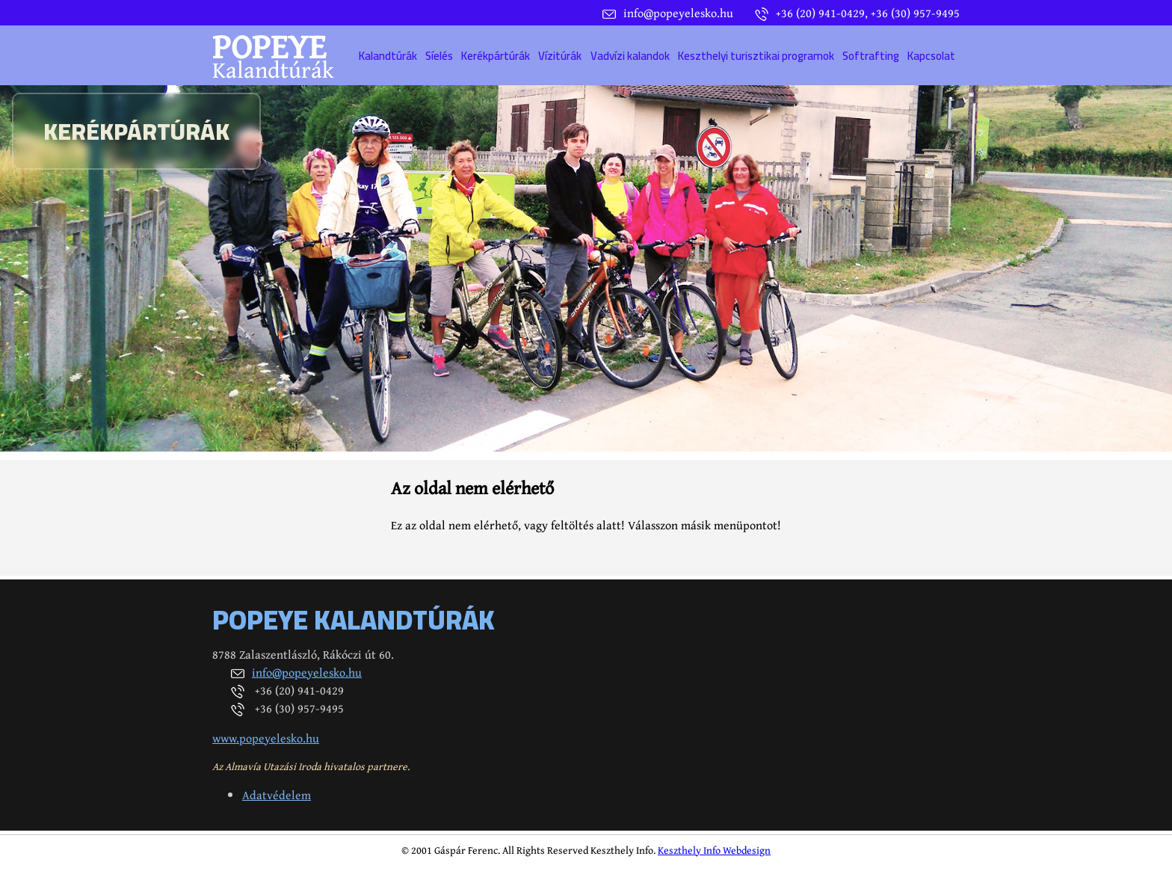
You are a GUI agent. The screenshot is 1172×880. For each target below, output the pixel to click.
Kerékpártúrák (495, 56)
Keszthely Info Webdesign (714, 850)
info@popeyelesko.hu (307, 672)
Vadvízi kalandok (630, 56)
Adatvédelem (276, 795)
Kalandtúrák (388, 56)
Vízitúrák (560, 56)
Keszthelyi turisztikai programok (756, 56)
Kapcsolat (931, 56)
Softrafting (870, 56)
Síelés (439, 56)
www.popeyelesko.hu (265, 738)
